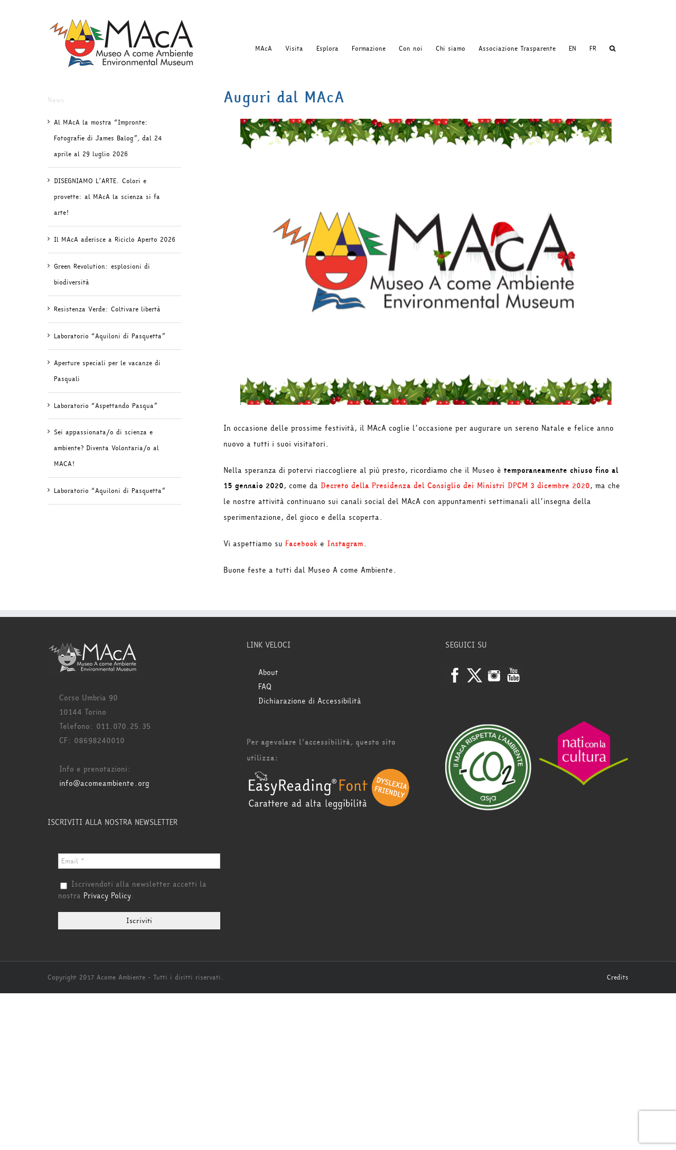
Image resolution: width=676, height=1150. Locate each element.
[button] (612, 48)
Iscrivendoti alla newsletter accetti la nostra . (132, 890)
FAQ (264, 686)
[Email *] (139, 861)
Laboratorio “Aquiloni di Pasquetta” (109, 336)
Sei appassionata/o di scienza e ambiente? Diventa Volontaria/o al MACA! (106, 448)
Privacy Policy (107, 895)
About (268, 672)
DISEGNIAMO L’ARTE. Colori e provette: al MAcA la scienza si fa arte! (107, 196)
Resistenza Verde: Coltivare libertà (107, 309)
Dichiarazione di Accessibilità (309, 701)
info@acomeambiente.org (104, 783)
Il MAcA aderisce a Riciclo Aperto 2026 (114, 239)
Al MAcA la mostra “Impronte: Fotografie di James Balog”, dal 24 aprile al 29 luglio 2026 (108, 138)
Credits (617, 977)
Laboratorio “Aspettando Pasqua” (105, 406)
